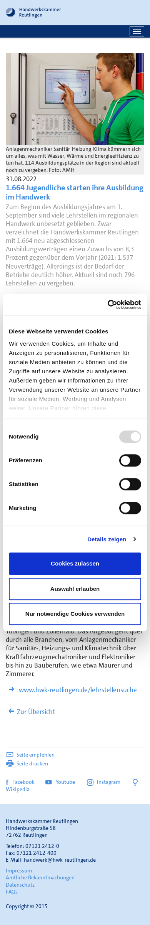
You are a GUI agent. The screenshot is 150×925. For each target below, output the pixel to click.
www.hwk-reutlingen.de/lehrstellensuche (71, 690)
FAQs (12, 891)
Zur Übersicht (30, 711)
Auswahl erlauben (75, 588)
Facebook (20, 781)
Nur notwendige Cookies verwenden (75, 613)
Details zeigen (106, 539)
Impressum (19, 870)
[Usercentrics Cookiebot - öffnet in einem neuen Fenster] (108, 305)
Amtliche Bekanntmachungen (40, 877)
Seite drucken (27, 763)
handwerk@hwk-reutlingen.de (60, 859)
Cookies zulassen (75, 563)
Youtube (60, 781)
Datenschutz (20, 884)
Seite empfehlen (30, 754)
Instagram (103, 781)
